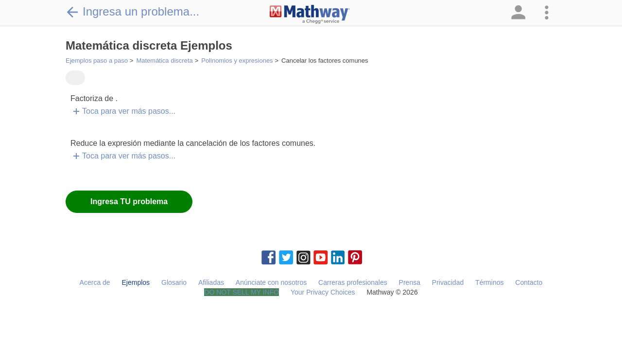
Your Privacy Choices (323, 292)
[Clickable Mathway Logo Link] (310, 14)
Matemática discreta (164, 60)
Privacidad (448, 282)
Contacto (528, 282)
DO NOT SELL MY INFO (241, 292)
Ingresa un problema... (132, 11)
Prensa (409, 282)
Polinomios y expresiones (237, 60)
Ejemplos (136, 282)
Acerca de (95, 282)
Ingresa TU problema (129, 201)
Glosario (174, 282)
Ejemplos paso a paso (97, 60)
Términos (489, 282)
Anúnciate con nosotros (271, 282)
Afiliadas (211, 282)
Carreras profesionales (352, 282)
